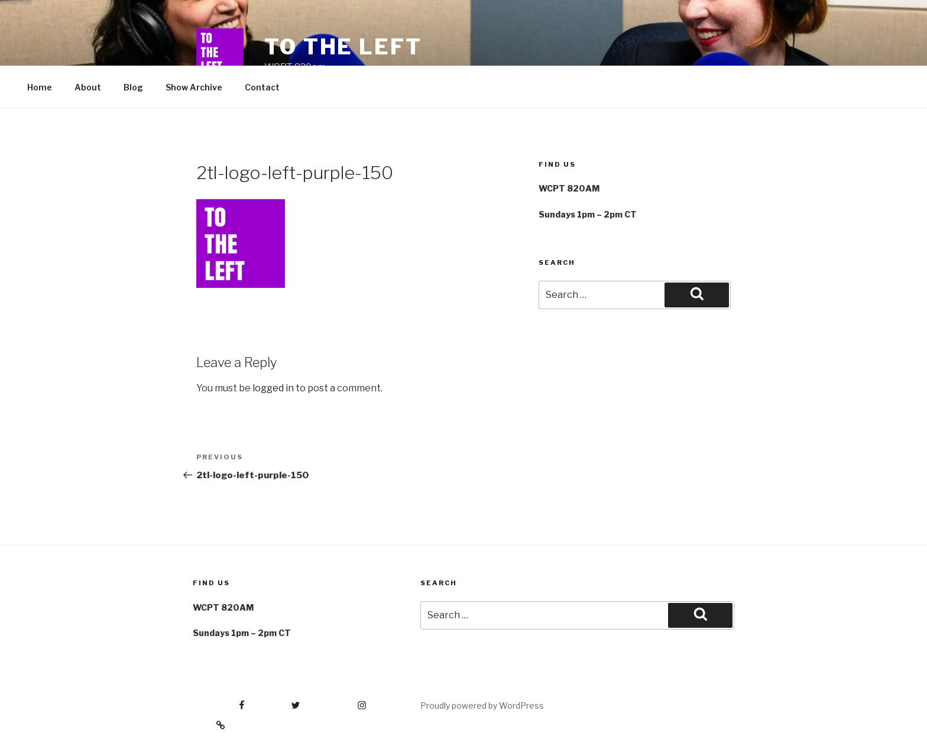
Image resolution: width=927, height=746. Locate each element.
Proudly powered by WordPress (482, 705)
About (87, 87)
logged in (273, 388)
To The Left (343, 47)
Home (39, 87)
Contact (262, 87)
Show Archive (194, 87)
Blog (133, 87)
